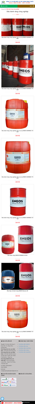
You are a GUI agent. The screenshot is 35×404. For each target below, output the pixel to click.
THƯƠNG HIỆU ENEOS (24, 344)
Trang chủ (3, 9)
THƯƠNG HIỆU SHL (23, 346)
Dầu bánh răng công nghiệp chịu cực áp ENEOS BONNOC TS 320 (17, 131)
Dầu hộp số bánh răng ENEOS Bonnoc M (17, 291)
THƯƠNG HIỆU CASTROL (25, 348)
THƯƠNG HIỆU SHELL (24, 350)
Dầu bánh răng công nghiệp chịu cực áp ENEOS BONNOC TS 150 (17, 332)
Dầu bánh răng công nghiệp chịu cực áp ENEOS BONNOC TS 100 (17, 218)
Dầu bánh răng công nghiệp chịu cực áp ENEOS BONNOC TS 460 (17, 89)
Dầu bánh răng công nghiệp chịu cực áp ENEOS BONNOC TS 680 (17, 38)
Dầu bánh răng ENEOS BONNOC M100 (17, 255)
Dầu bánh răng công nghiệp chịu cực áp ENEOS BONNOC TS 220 (17, 177)
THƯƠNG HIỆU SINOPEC (25, 352)
